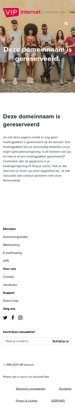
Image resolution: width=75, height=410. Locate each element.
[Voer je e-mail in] (26, 341)
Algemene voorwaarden (30, 388)
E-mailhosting (12, 253)
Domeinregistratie (15, 237)
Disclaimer (65, 388)
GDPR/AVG (58, 400)
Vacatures (10, 285)
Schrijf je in (61, 341)
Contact (8, 277)
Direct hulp (10, 301)
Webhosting (11, 245)
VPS (6, 261)
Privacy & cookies (27, 400)
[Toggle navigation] (66, 23)
